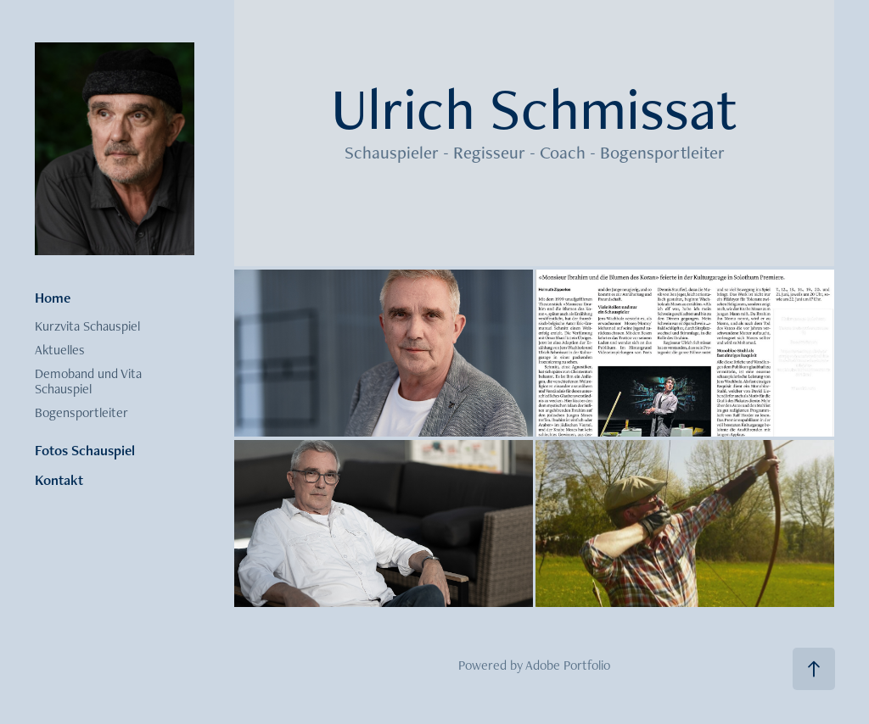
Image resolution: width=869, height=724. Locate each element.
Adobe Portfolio (567, 665)
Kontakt (59, 480)
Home (52, 297)
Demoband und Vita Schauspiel (88, 381)
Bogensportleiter (81, 412)
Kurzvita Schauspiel (87, 326)
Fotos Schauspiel (85, 450)
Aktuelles (60, 350)
